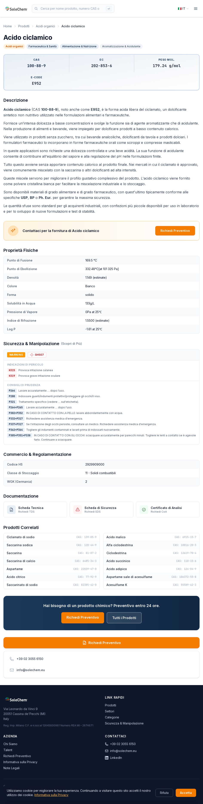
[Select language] (183, 8)
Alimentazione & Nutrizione (79, 46)
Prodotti (23, 26)
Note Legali (11, 768)
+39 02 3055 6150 (120, 744)
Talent (7, 750)
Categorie (112, 717)
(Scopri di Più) (71, 343)
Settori (109, 711)
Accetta (186, 793)
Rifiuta (164, 793)
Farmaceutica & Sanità (43, 46)
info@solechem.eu (121, 751)
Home (7, 26)
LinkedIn (113, 757)
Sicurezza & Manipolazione (124, 723)
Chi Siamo (10, 744)
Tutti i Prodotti (124, 618)
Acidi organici (45, 26)
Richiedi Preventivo (175, 230)
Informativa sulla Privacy (20, 762)
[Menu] (196, 8)
